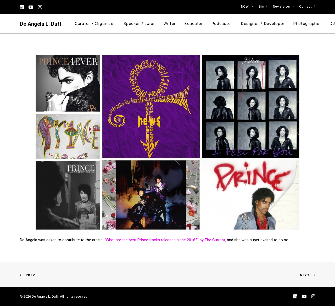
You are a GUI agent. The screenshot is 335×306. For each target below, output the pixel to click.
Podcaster (221, 24)
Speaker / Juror (139, 24)
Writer (170, 24)
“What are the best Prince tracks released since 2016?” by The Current (164, 240)
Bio (263, 6)
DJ (332, 24)
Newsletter (283, 6)
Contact (307, 6)
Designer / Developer (263, 24)
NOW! (247, 6)
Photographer (307, 24)
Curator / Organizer (95, 24)
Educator (193, 24)
